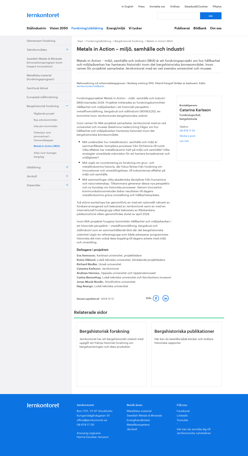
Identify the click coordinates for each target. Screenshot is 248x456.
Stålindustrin (36, 28)
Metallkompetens (138, 424)
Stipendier (33, 185)
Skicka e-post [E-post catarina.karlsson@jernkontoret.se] (187, 135)
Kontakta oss (157, 6)
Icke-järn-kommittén (46, 126)
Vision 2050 (59, 28)
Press (141, 6)
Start (80, 41)
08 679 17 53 (187, 130)
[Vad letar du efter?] (178, 15)
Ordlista (175, 6)
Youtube (182, 419)
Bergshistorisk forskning (43, 105)
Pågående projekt (44, 113)
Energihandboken (138, 419)
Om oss (215, 28)
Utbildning (34, 167)
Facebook (183, 410)
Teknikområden (37, 49)
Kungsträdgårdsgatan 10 (93, 415)
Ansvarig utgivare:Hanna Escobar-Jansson (93, 434)
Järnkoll (32, 176)
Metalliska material (139, 410)
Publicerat (182, 28)
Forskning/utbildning (87, 28)
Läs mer (189, 141)
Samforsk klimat (37, 87)
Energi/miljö (116, 28)
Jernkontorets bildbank (90, 86)
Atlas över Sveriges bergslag (45, 154)
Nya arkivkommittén (45, 119)
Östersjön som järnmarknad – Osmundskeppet (43, 136)
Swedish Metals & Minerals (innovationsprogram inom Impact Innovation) (44, 62)
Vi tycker (135, 28)
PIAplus (217, 6)
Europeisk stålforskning (42, 96)
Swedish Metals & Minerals (144, 415)
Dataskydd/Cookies (196, 6)
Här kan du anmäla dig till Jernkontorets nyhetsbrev (194, 431)
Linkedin (182, 415)
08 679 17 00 (85, 424)
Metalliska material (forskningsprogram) (40, 77)
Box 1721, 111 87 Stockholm (95, 410)
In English (127, 6)
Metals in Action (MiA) (47, 146)
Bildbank (200, 28)
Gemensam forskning (41, 40)
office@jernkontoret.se (92, 419)
